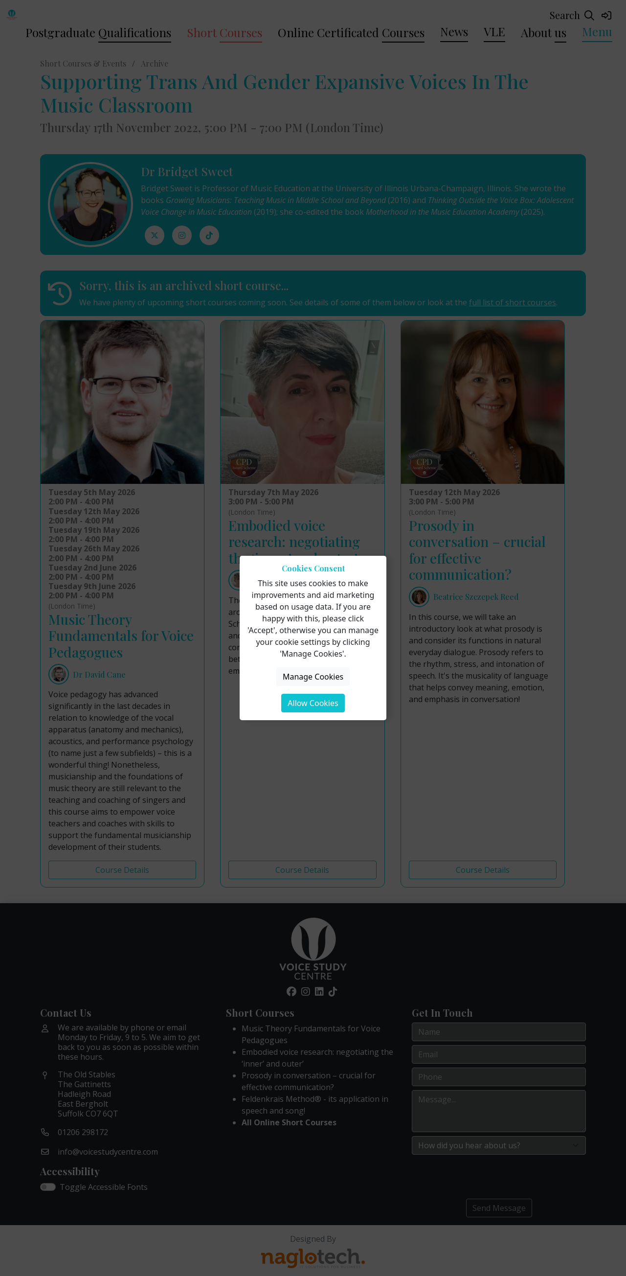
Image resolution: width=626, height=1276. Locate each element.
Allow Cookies (313, 703)
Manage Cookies (313, 676)
